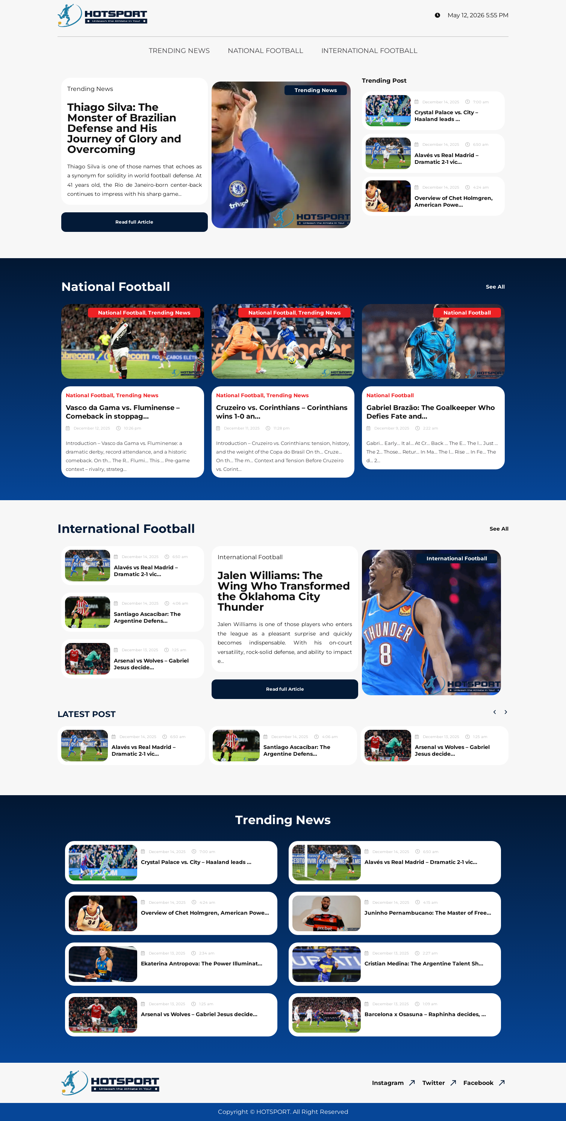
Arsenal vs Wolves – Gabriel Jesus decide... (151, 664)
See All (495, 286)
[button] (494, 712)
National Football (265, 51)
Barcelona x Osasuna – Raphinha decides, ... (425, 1014)
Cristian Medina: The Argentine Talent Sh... (424, 963)
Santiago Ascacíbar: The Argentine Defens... (147, 617)
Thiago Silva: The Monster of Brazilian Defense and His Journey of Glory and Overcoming (124, 128)
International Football (369, 51)
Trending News (179, 51)
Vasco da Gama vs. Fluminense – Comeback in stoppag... (123, 412)
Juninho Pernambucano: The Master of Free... (428, 912)
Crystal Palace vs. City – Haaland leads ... (446, 116)
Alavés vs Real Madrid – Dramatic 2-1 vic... (446, 158)
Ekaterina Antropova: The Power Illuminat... (201, 963)
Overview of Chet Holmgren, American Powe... (454, 201)
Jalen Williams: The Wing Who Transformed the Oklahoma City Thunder (284, 591)
